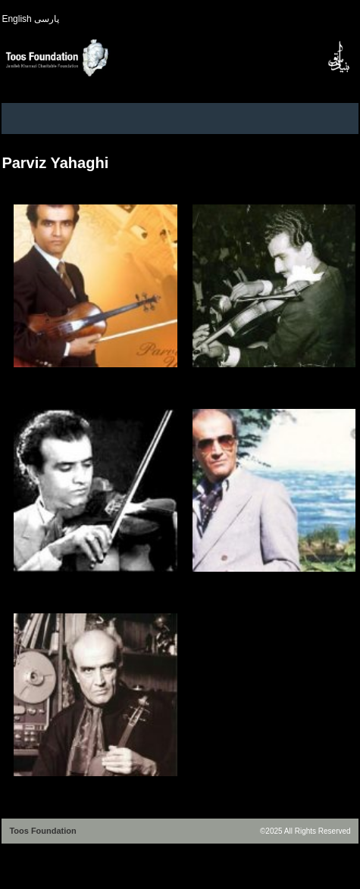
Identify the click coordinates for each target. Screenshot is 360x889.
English (16, 19)
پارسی (46, 19)
